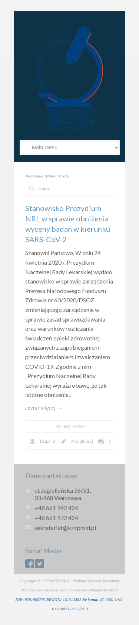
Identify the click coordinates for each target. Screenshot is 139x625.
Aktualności (82, 441)
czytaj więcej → (44, 408)
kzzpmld (47, 441)
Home (51, 176)
